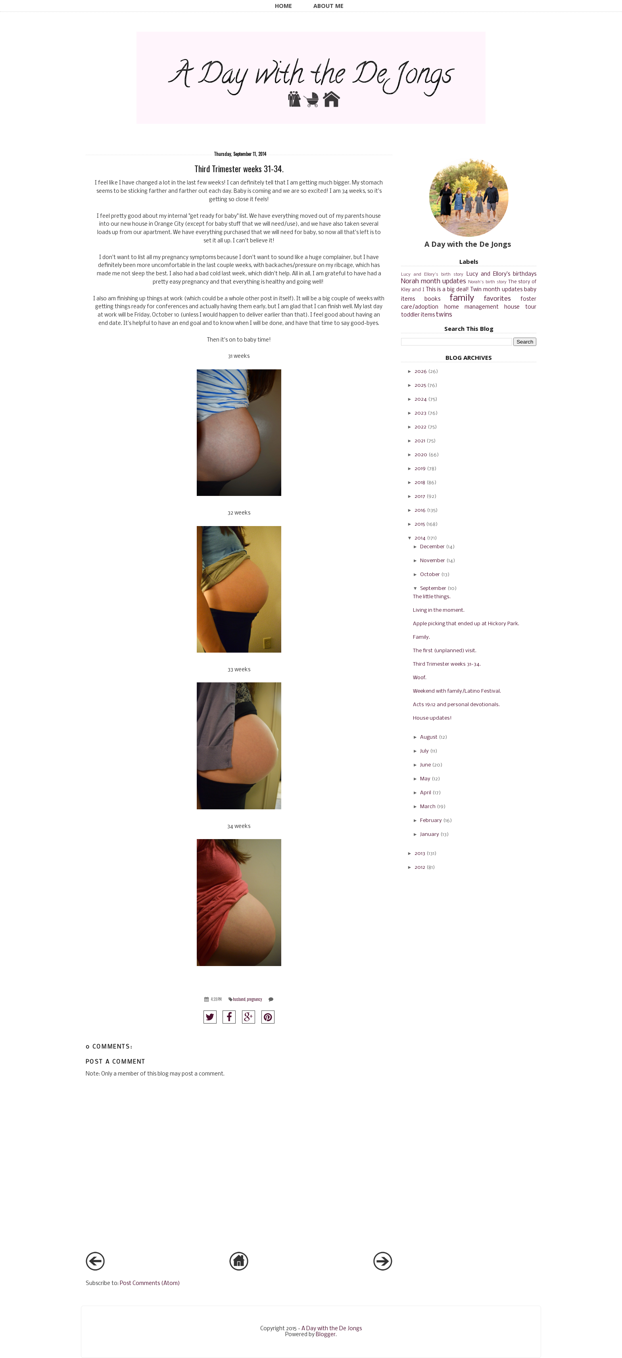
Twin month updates (496, 290)
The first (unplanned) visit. (444, 650)
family (461, 298)
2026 (421, 371)
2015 (420, 524)
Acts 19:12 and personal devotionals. (456, 704)
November (432, 560)
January (429, 834)
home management (471, 307)
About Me (328, 6)
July (424, 751)
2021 (420, 441)
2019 (420, 468)
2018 (420, 482)
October (430, 574)
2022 (420, 427)
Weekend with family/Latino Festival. (457, 691)
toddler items (418, 315)
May (425, 779)
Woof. (419, 677)
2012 (420, 867)
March (428, 806)
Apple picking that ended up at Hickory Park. (466, 623)
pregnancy (254, 999)
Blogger (326, 1335)
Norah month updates (433, 281)
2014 (420, 538)
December (432, 546)
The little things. (432, 596)
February (431, 820)
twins (444, 314)
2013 (420, 853)
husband (239, 999)
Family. (421, 637)
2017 (420, 496)
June (425, 765)
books (432, 299)
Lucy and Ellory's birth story (432, 274)
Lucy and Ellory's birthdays (501, 274)
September (433, 588)
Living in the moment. (439, 610)
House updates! (432, 718)
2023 (420, 413)
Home (283, 6)
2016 (420, 510)
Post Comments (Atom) (150, 1284)
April (425, 792)
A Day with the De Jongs (331, 1329)
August (429, 737)
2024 (421, 399)
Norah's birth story (487, 282)
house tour (520, 307)
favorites (497, 299)
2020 (421, 454)
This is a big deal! (447, 290)
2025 (420, 385)
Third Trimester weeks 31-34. (447, 664)
